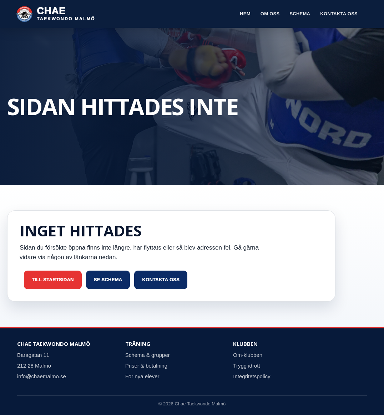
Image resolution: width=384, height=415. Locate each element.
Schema (299, 13)
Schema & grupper (147, 355)
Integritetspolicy (251, 376)
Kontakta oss (339, 13)
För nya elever (142, 376)
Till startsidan (53, 279)
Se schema (108, 279)
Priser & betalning (146, 366)
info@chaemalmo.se (41, 376)
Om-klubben (247, 355)
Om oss (270, 13)
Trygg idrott (246, 366)
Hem (245, 13)
